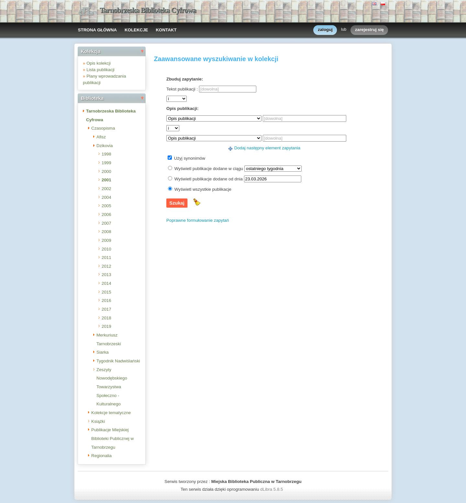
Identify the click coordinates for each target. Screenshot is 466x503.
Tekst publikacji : (182, 89)
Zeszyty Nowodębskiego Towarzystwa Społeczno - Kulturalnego (111, 387)
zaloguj (325, 30)
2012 (106, 266)
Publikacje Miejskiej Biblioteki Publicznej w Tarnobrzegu (112, 438)
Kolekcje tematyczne (111, 412)
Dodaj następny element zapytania (267, 147)
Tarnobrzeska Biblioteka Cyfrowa (148, 10)
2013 (106, 274)
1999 (106, 162)
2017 (106, 309)
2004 (106, 197)
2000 (106, 171)
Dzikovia (104, 145)
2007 (106, 223)
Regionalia (101, 455)
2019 (106, 326)
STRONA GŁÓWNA (97, 29)
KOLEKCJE (136, 29)
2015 (106, 292)
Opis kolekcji (98, 63)
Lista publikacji (100, 69)
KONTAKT (166, 29)
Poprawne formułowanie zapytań (197, 220)
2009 (106, 240)
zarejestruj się (369, 30)
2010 (106, 249)
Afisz (101, 136)
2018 (106, 318)
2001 (106, 179)
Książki (98, 421)
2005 (106, 205)
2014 (106, 283)
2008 (106, 231)
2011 (106, 257)
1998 (106, 154)
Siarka (102, 352)
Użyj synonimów (189, 158)
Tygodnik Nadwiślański (118, 361)
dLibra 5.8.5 (272, 489)
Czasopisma (103, 128)
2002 (106, 188)
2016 (106, 300)
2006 (106, 214)
